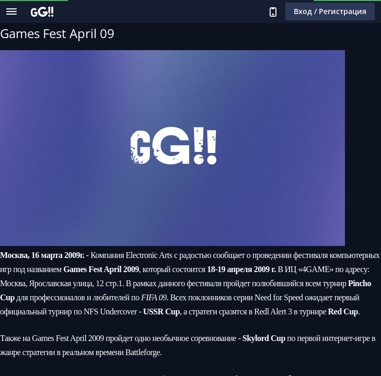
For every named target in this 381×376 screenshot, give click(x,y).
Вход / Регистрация (330, 11)
